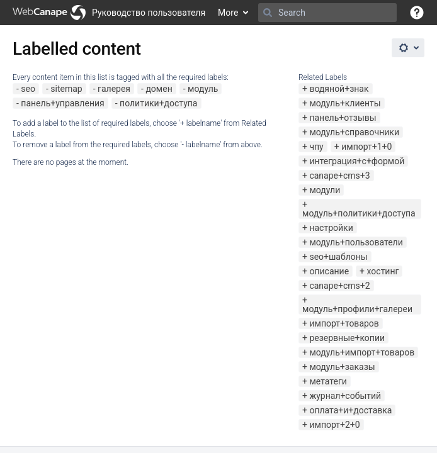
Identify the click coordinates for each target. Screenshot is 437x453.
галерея (114, 89)
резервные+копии (347, 338)
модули (324, 190)
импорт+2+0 (334, 425)
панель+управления (62, 103)
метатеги (327, 381)
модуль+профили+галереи (357, 309)
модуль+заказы (342, 367)
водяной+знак (338, 89)
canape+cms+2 (339, 286)
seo (28, 89)
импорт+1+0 (366, 147)
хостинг (383, 271)
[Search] (268, 13)
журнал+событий (345, 396)
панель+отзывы (342, 118)
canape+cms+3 (339, 176)
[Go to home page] (109, 12)
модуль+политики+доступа (359, 213)
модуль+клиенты (344, 103)
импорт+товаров (343, 323)
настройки (331, 228)
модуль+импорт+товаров (361, 352)
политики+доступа (158, 103)
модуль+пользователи (355, 242)
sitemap (66, 89)
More (228, 13)
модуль (203, 89)
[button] (417, 12)
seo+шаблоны (338, 257)
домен (158, 89)
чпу (316, 147)
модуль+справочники (354, 132)
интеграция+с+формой (356, 161)
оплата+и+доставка (350, 410)
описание (329, 271)
